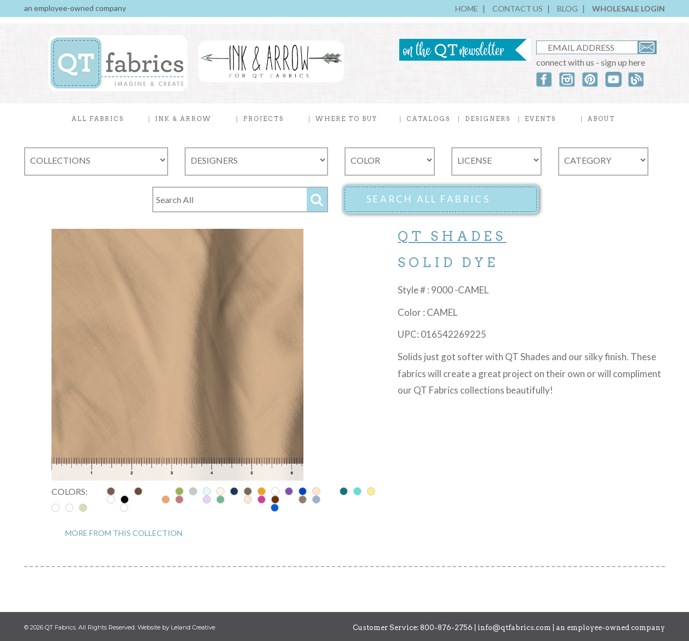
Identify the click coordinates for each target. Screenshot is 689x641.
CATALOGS (428, 119)
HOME (466, 8)
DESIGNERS (487, 119)
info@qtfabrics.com (514, 627)
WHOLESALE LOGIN (628, 8)
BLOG (567, 8)
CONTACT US (517, 8)
